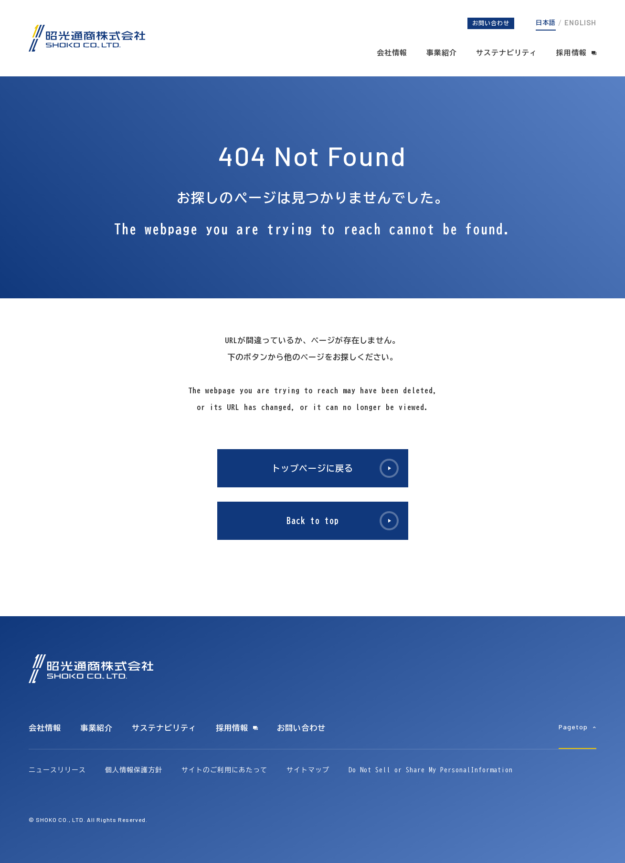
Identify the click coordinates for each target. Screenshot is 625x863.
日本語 (546, 23)
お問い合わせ (490, 23)
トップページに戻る (312, 468)
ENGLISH (580, 22)
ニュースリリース (57, 770)
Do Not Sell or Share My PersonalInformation (431, 770)
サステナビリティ (506, 52)
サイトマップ (307, 770)
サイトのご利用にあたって (224, 770)
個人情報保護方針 (133, 770)
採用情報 (571, 52)
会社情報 (392, 52)
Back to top (312, 520)
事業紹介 (441, 52)
